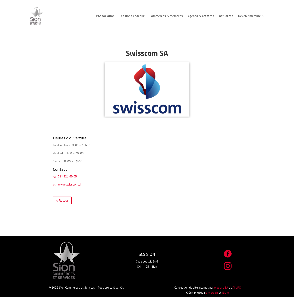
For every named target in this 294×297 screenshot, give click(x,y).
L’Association (105, 16)
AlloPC (236, 287)
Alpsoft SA (221, 287)
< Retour (62, 200)
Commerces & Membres (166, 16)
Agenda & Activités (201, 16)
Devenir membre (249, 16)
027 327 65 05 (67, 176)
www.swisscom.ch (70, 184)
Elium (225, 292)
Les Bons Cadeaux (132, 16)
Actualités (226, 16)
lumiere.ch (212, 292)
